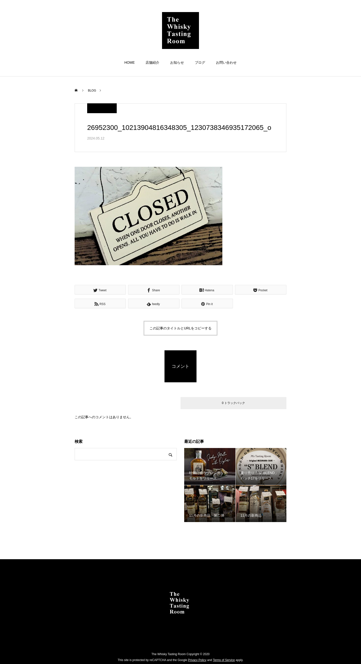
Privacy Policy (197, 660)
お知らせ (177, 62)
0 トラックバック (233, 403)
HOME (129, 62)
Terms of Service (224, 660)
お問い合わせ (226, 62)
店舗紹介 (152, 62)
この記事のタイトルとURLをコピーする (180, 328)
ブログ (200, 62)
